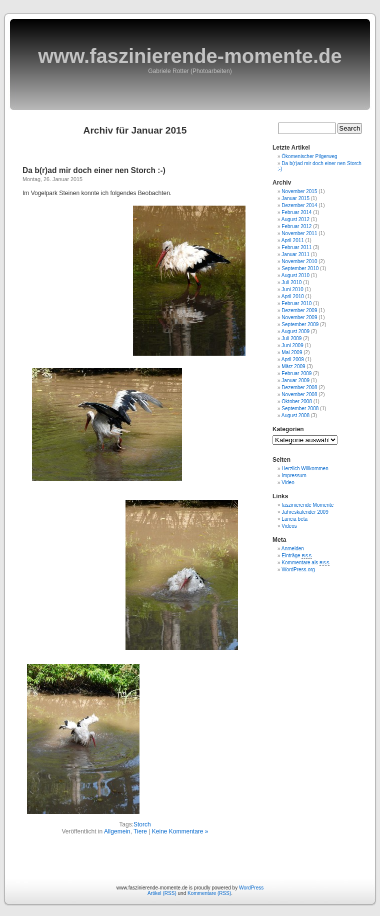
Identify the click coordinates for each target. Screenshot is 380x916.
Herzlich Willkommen (305, 468)
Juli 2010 (292, 282)
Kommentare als (306, 562)
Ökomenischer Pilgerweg (309, 156)
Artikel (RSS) (162, 893)
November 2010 (299, 261)
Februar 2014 (297, 212)
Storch (142, 824)
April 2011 (293, 240)
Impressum (294, 475)
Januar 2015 (296, 198)
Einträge (297, 555)
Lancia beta (295, 519)
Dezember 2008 (299, 387)
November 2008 (299, 394)
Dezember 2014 (299, 205)
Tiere (140, 831)
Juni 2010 (292, 289)
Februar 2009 (297, 373)
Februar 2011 (297, 247)
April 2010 (293, 296)
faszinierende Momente (308, 505)
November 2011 (299, 233)
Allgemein (117, 831)
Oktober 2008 (297, 401)
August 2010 (296, 275)
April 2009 (293, 359)
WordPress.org (298, 569)
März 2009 (293, 366)
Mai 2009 (292, 352)
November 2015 (299, 191)
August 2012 (296, 219)
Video (288, 482)
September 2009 (300, 324)
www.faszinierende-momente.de (190, 56)
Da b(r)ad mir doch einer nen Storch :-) (94, 170)
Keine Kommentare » (180, 831)
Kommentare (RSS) (209, 893)
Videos (289, 526)
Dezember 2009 (299, 310)
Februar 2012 (297, 226)
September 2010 (300, 268)
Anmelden (293, 548)
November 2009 (299, 317)
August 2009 (296, 331)
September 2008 (300, 408)
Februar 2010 (297, 303)
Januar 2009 (296, 380)
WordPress (251, 887)
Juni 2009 (292, 345)
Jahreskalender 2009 (305, 512)
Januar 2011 (296, 254)
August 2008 (296, 415)
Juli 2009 (292, 338)
